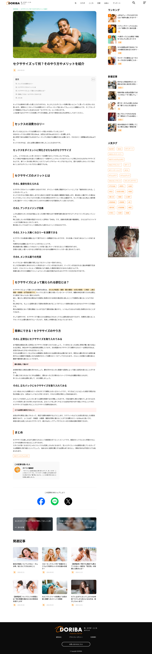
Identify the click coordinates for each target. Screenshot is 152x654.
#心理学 (128, 197)
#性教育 (121, 202)
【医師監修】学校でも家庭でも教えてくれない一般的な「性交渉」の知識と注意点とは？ (83, 566)
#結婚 (127, 213)
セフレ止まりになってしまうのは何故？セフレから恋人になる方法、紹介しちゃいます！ (83, 598)
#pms (119, 149)
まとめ (20, 98)
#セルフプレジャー (115, 165)
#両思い (121, 186)
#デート (127, 165)
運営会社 (58, 637)
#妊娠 (130, 191)
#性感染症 (112, 202)
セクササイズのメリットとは (27, 87)
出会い (106, 3)
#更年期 (111, 207)
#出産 (130, 186)
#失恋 (111, 191)
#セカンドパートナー (115, 154)
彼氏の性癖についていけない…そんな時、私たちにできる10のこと (25, 565)
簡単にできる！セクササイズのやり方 (29, 94)
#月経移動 (121, 207)
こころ (91, 3)
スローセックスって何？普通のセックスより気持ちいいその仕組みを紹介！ (54, 566)
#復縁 (119, 197)
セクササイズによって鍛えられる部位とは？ (31, 91)
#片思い (111, 213)
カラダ (82, 3)
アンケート (117, 3)
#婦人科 (111, 197)
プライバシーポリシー (76, 637)
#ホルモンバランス (115, 181)
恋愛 (98, 3)
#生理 (119, 213)
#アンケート (129, 149)
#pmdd (111, 149)
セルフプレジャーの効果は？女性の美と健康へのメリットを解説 (54, 597)
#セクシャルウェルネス (21, 456)
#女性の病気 (120, 191)
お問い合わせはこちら (76, 644)
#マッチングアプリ (130, 181)
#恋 (129, 202)
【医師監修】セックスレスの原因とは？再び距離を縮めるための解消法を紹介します (25, 598)
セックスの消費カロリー (25, 84)
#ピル (126, 170)
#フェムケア (113, 175)
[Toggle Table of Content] (92, 79)
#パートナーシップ (115, 170)
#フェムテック (125, 175)
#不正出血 (112, 186)
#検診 (130, 207)
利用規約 (93, 637)
